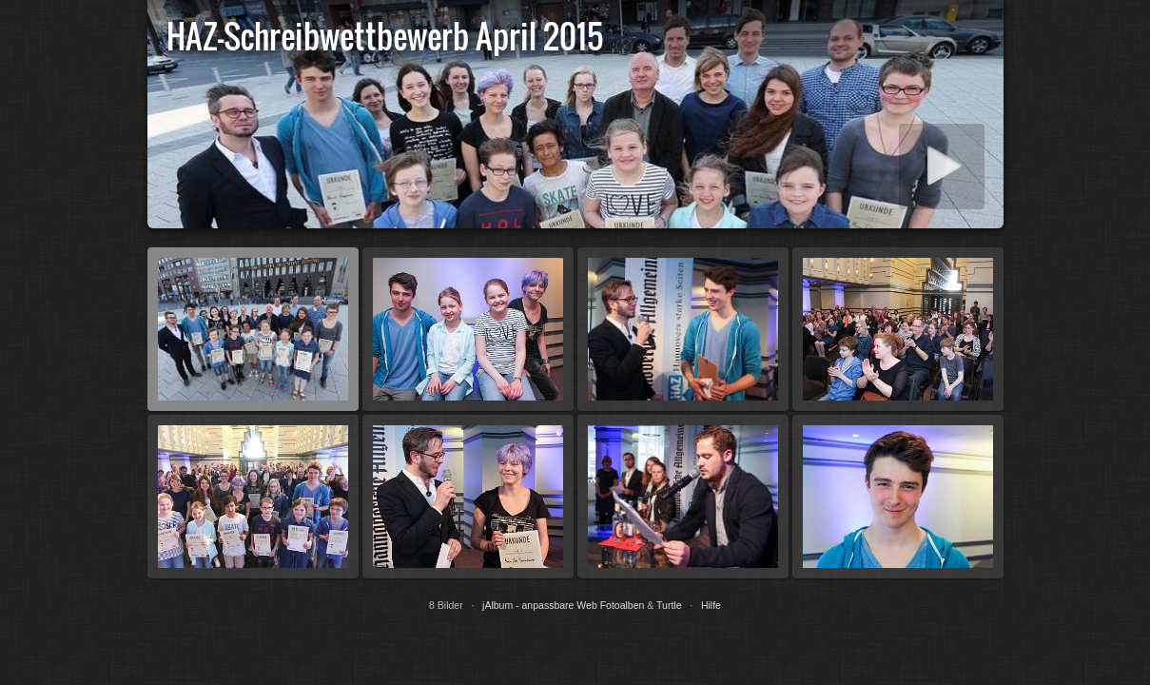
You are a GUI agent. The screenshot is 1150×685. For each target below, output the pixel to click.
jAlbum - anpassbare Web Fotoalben (563, 605)
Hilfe (711, 605)
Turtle (668, 605)
